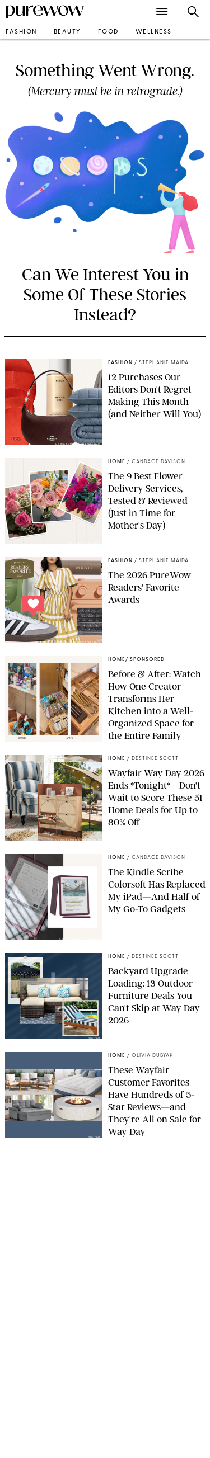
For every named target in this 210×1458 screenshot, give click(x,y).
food (108, 32)
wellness (154, 32)
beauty (67, 32)
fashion (21, 32)
